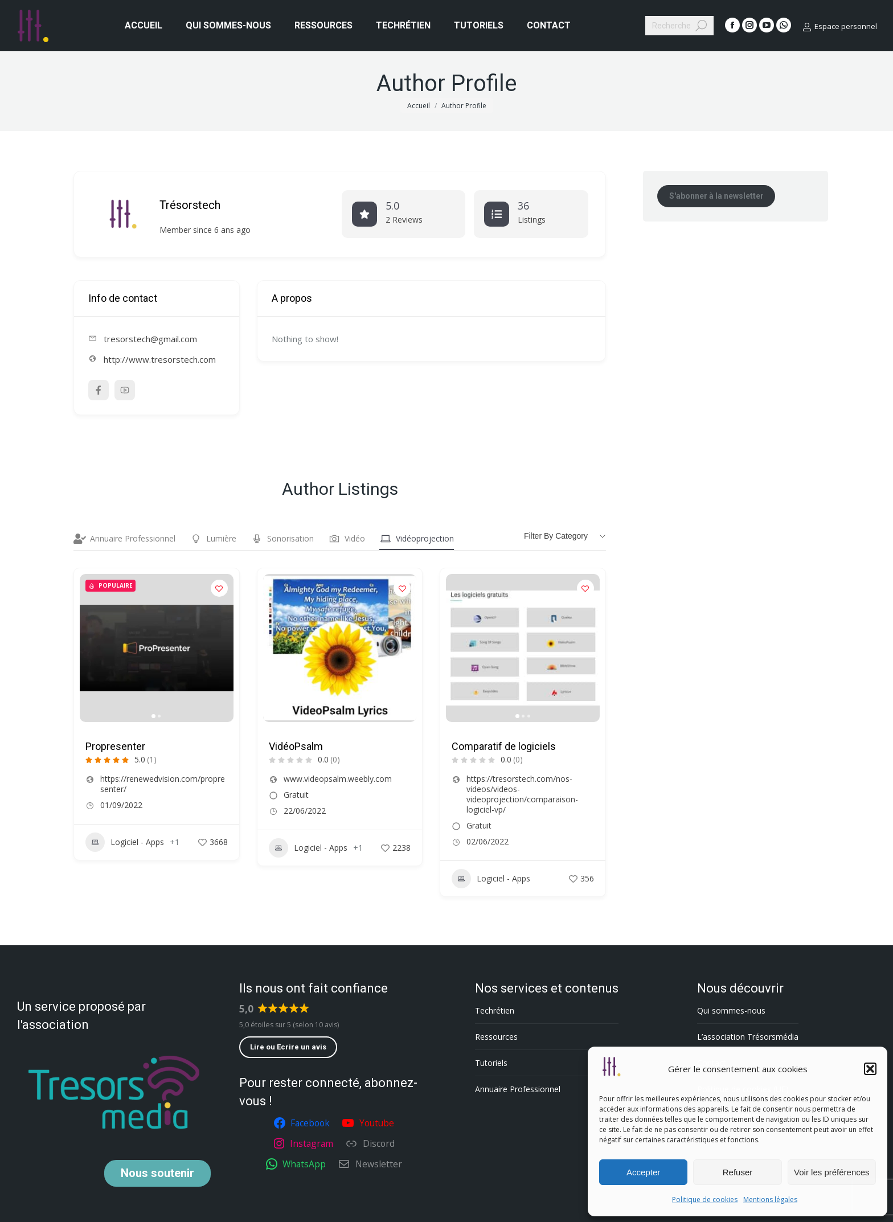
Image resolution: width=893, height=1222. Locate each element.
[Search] (679, 25)
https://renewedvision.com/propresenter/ (162, 784)
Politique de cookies (705, 1199)
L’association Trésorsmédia (747, 1036)
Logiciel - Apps (124, 842)
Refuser (738, 1172)
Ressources (496, 1036)
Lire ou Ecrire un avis (288, 1047)
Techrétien (494, 1010)
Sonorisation (282, 538)
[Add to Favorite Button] (219, 588)
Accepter (643, 1172)
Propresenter (115, 746)
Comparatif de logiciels (504, 746)
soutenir (157, 1173)
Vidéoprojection (416, 538)
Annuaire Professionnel (124, 538)
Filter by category (556, 535)
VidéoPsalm (296, 746)
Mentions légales (770, 1199)
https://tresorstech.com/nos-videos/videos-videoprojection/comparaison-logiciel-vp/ (522, 794)
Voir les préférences (832, 1172)
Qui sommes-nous (731, 1010)
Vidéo (346, 538)
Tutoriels (491, 1062)
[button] (870, 1069)
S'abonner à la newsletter (716, 195)
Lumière (213, 538)
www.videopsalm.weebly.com (338, 779)
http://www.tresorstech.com (160, 359)
